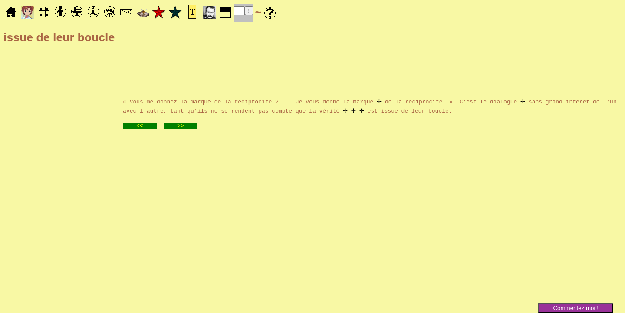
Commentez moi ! (575, 308)
